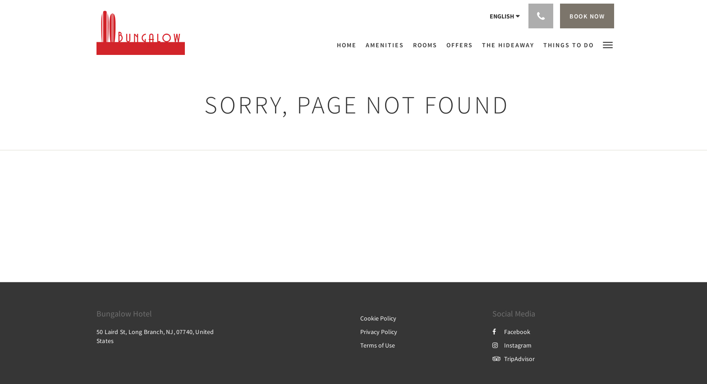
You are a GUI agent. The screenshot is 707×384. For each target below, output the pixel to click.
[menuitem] (349, 45)
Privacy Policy (378, 332)
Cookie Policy (378, 318)
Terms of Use (377, 345)
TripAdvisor (513, 359)
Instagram (512, 345)
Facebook (511, 332)
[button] (607, 44)
